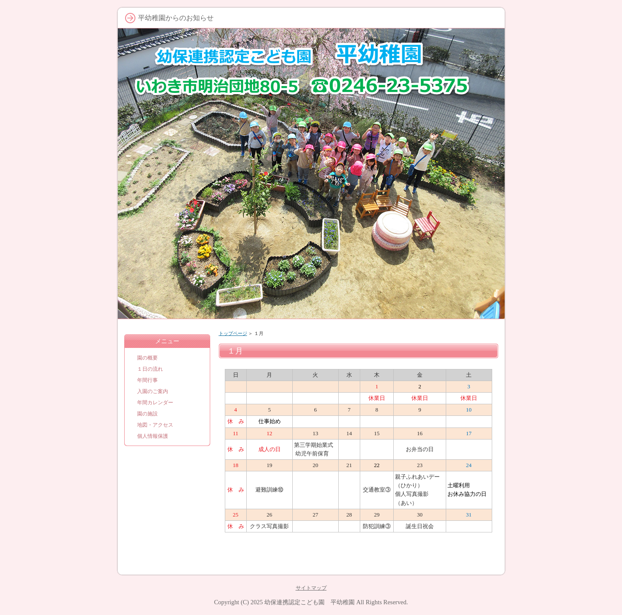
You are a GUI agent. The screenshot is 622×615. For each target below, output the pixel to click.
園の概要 (147, 358)
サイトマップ (311, 588)
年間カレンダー (155, 403)
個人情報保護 (152, 436)
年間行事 (147, 380)
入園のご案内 (152, 391)
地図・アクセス (155, 425)
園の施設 (147, 414)
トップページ (233, 333)
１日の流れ (150, 369)
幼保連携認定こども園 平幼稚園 (309, 602)
